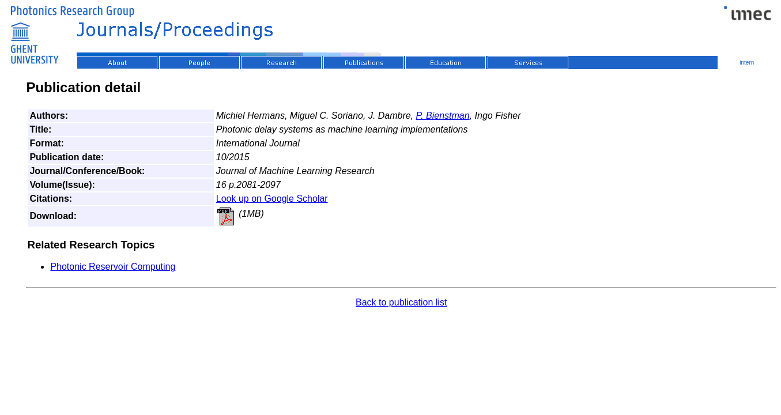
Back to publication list (401, 302)
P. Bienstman (443, 115)
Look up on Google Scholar (272, 198)
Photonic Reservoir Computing (112, 266)
